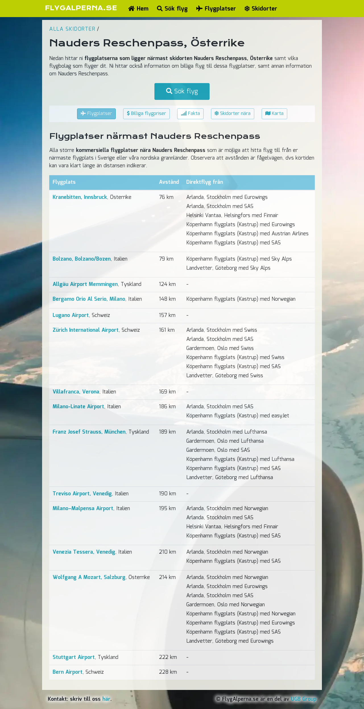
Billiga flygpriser (146, 113)
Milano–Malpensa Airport (83, 509)
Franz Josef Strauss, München (89, 432)
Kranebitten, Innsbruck (80, 197)
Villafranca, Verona (76, 392)
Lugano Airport (71, 316)
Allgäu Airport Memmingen (85, 284)
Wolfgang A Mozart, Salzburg (89, 578)
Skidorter (261, 8)
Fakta (190, 113)
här (106, 699)
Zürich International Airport (86, 330)
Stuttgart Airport (74, 657)
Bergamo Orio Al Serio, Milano (89, 299)
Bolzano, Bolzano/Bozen (82, 259)
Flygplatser (216, 8)
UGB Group (303, 699)
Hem (138, 8)
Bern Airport (67, 672)
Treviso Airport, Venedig (82, 494)
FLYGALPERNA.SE (81, 8)
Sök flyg (172, 8)
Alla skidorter (72, 29)
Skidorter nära (233, 113)
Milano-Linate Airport (78, 407)
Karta (274, 113)
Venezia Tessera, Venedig (84, 552)
